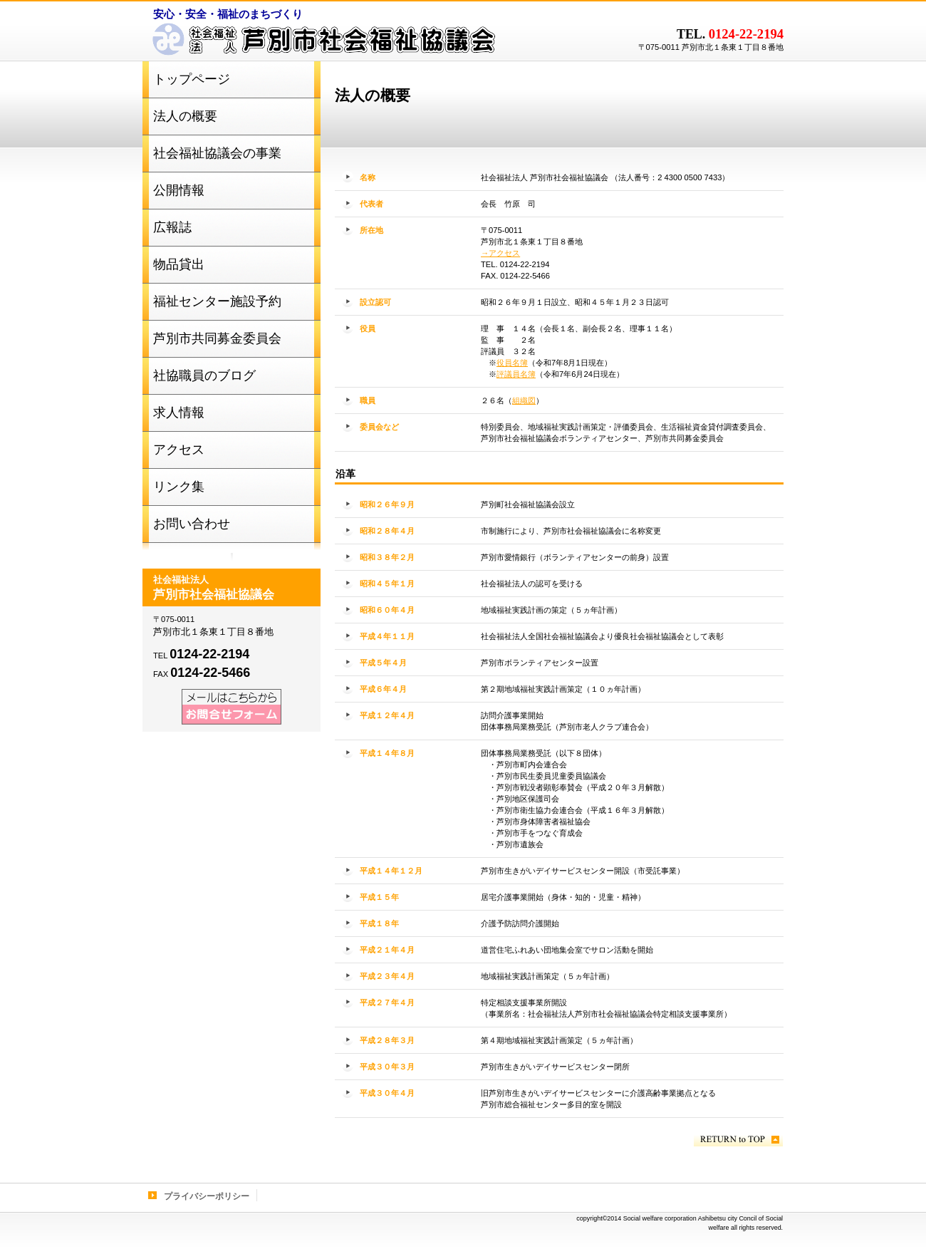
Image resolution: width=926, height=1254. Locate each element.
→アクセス (500, 253)
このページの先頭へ (738, 1139)
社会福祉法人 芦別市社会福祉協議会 (320, 42)
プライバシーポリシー (206, 1196)
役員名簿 (512, 362)
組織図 (524, 400)
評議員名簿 (516, 374)
